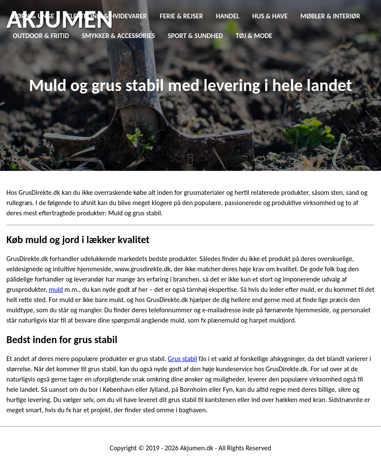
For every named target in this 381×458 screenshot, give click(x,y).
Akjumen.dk (196, 448)
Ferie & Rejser (181, 16)
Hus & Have (270, 16)
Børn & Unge (33, 16)
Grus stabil (182, 359)
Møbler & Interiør (330, 16)
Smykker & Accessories (118, 36)
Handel (227, 16)
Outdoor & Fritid (41, 36)
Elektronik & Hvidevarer (107, 16)
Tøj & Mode (254, 36)
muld (56, 289)
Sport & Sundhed (195, 36)
